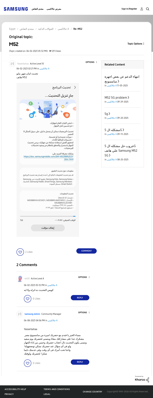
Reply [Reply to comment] (80, 297)
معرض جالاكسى (54, 9)
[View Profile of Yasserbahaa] (23, 63)
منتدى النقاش (37, 9)
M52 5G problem (116, 97)
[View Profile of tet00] (27, 278)
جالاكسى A (44, 68)
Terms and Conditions (57, 389)
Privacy (9, 394)
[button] (91, 62)
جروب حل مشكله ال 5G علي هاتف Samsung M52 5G (121, 150)
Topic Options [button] (135, 43)
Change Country (92, 391)
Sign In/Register (129, 9)
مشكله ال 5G (113, 130)
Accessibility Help (15, 389)
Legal (47, 394)
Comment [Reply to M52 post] (86, 251)
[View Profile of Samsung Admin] (32, 314)
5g (106, 114)
